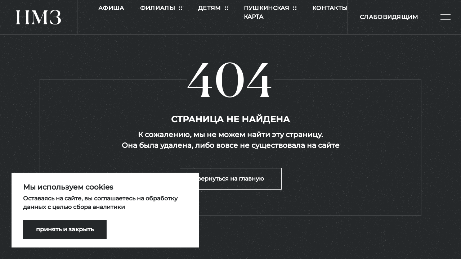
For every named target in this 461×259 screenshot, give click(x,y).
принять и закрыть (65, 229)
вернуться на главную (230, 178)
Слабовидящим (389, 17)
